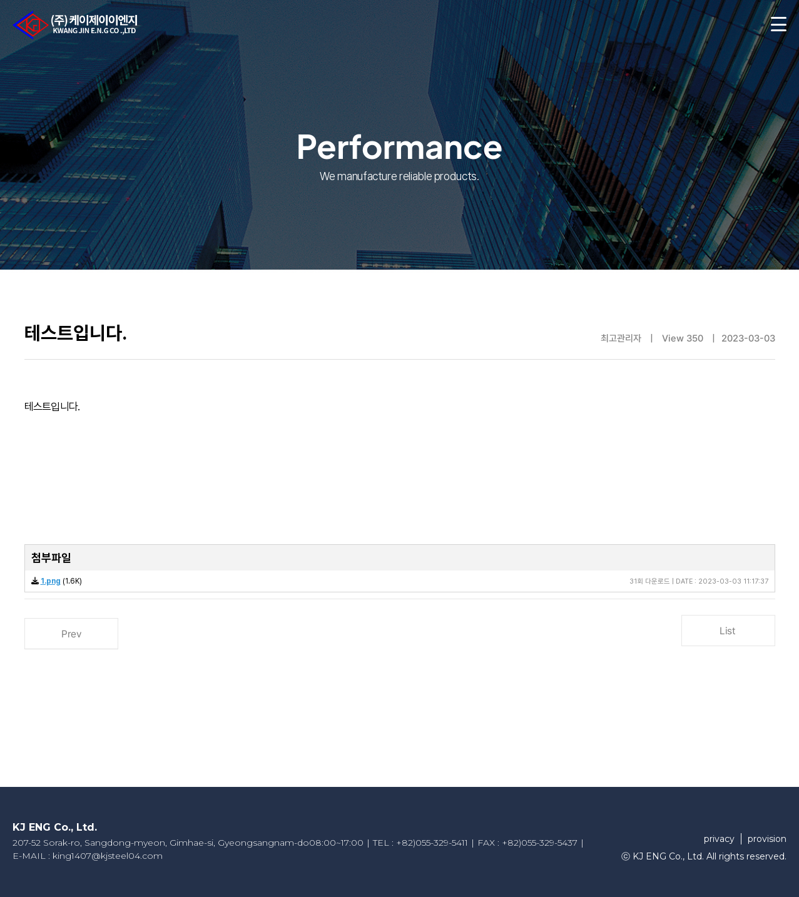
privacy (719, 838)
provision (767, 838)
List (728, 631)
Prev (71, 634)
